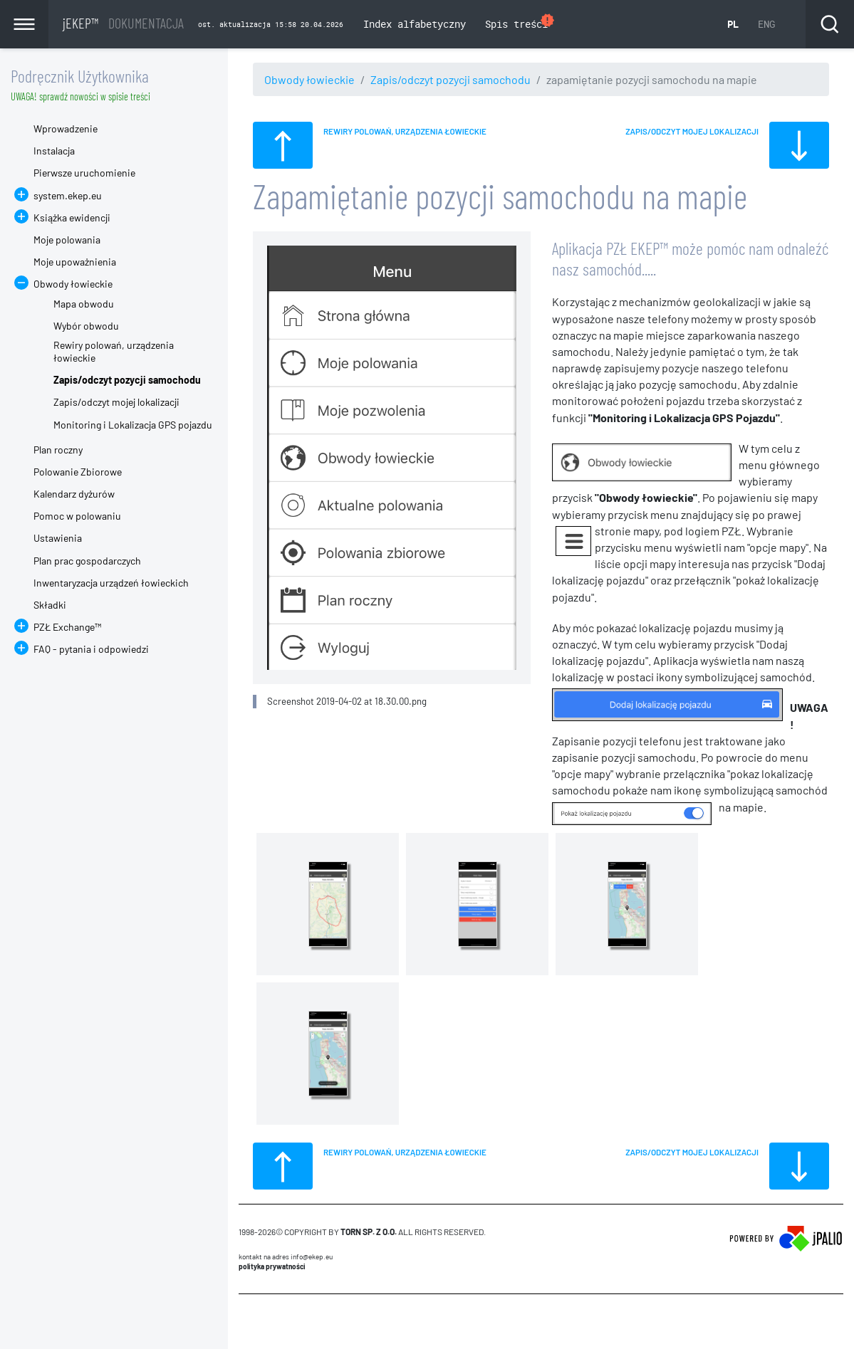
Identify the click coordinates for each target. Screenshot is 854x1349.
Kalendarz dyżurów (74, 494)
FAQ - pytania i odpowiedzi (91, 649)
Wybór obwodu (86, 326)
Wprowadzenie (65, 128)
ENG (766, 24)
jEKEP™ (123, 22)
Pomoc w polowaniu (77, 516)
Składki (49, 605)
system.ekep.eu (67, 195)
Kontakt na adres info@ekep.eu (286, 1256)
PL (733, 24)
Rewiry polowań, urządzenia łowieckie (113, 351)
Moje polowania (66, 239)
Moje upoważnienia (74, 262)
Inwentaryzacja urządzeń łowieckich (111, 583)
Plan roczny (58, 449)
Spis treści (520, 22)
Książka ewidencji (71, 217)
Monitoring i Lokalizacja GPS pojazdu (132, 425)
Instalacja (54, 151)
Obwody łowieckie (309, 79)
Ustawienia (57, 538)
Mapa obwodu (83, 304)
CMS (247, 1321)
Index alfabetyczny (414, 24)
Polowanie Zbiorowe (77, 472)
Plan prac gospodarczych (87, 561)
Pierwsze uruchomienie (84, 173)
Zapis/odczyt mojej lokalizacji (116, 402)
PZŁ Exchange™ (67, 627)
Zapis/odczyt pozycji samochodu (450, 79)
